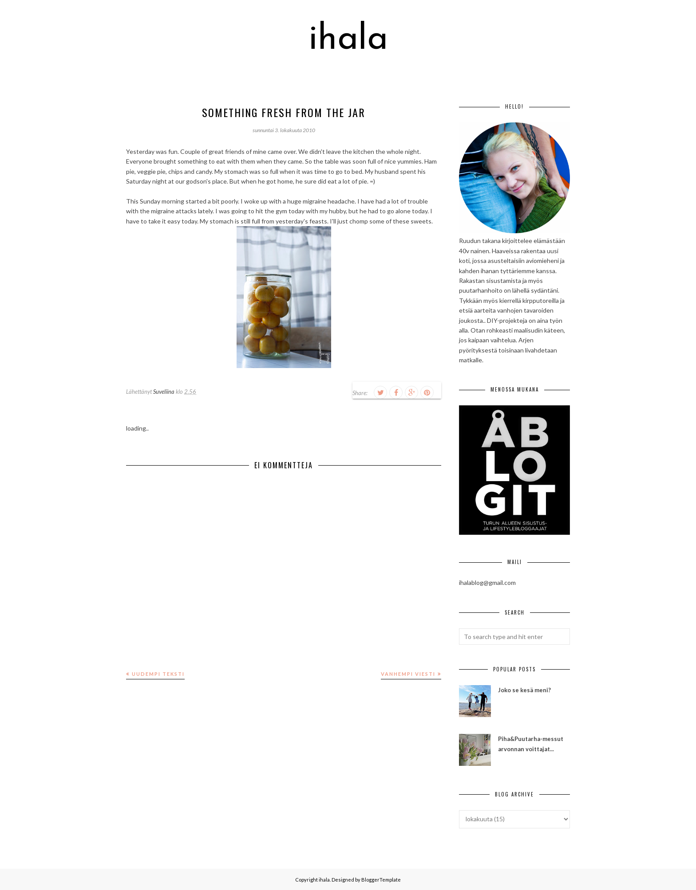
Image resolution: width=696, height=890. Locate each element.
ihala (348, 40)
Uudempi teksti (158, 674)
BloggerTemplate (381, 879)
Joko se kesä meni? (524, 690)
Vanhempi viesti (408, 674)
